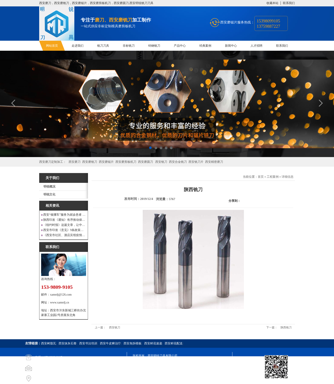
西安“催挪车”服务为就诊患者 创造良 (64, 214)
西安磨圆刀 (145, 161)
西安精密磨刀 (214, 161)
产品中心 (180, 45)
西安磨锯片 (106, 161)
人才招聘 (256, 45)
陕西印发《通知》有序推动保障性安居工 (64, 219)
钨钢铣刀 (154, 45)
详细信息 (288, 176)
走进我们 (78, 45)
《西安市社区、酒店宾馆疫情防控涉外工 (64, 235)
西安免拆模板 (132, 343)
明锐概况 (49, 186)
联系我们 (289, 3)
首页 (261, 176)
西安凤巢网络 (157, 378)
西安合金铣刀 (178, 161)
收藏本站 (272, 3)
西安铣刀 (161, 161)
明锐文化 (49, 194)
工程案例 (273, 176)
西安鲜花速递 (153, 343)
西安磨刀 (75, 161)
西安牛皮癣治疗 (110, 343)
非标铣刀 (129, 45)
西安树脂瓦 (48, 343)
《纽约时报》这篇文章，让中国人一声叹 (64, 225)
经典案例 (205, 45)
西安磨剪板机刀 (125, 161)
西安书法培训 (88, 343)
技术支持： (140, 378)
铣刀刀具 (103, 45)
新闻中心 (231, 45)
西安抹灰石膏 (67, 343)
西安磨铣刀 (89, 161)
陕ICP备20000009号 (163, 363)
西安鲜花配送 (174, 343)
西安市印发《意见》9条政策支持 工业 (64, 230)
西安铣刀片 (196, 161)
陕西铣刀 (286, 327)
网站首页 (52, 45)
